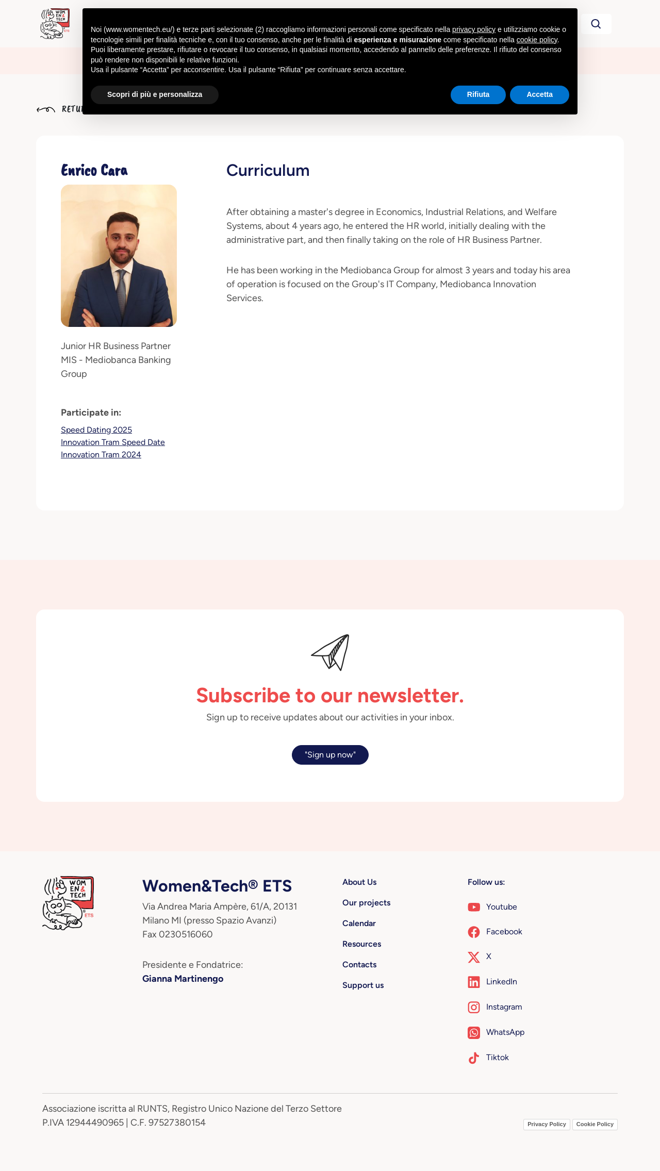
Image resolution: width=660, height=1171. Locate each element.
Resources (361, 944)
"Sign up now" (330, 755)
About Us (359, 882)
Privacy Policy (546, 1124)
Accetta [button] (539, 94)
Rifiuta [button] (478, 94)
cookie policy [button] (537, 40)
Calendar (359, 923)
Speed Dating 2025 (96, 430)
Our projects (366, 903)
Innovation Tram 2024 (101, 454)
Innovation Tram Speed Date (113, 442)
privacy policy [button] (474, 29)
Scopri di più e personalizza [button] (154, 94)
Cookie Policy (595, 1124)
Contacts (359, 964)
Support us (363, 985)
